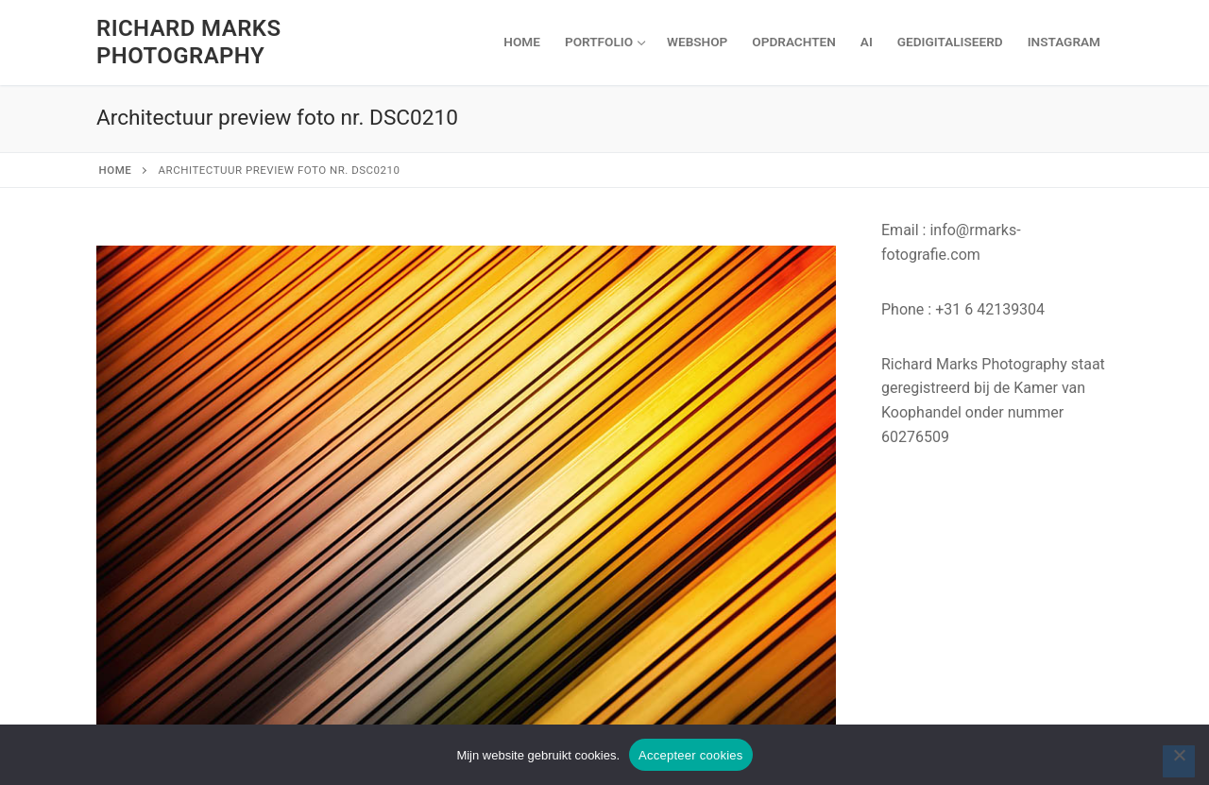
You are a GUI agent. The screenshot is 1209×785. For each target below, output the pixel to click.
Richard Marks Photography (188, 42)
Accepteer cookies (690, 755)
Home (115, 170)
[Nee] (1179, 761)
